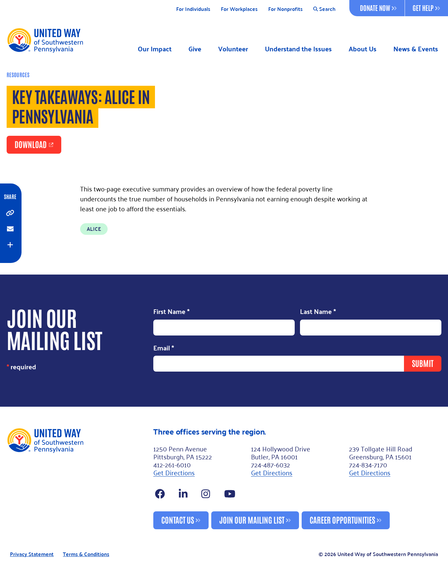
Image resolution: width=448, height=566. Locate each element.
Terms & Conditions (86, 554)
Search (324, 9)
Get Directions (174, 472)
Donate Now (378, 7)
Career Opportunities (342, 519)
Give (194, 48)
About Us (362, 48)
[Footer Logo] (77, 478)
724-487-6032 (270, 464)
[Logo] (45, 40)
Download (31, 144)
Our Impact (155, 48)
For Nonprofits (285, 9)
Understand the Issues (298, 48)
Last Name (318, 312)
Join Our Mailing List (251, 519)
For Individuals (193, 9)
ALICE (94, 228)
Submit (422, 363)
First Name (171, 312)
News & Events (415, 48)
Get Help (426, 7)
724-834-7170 (368, 464)
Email (163, 348)
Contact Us (177, 519)
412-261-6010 (172, 464)
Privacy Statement (32, 554)
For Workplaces (239, 9)
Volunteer (233, 48)
